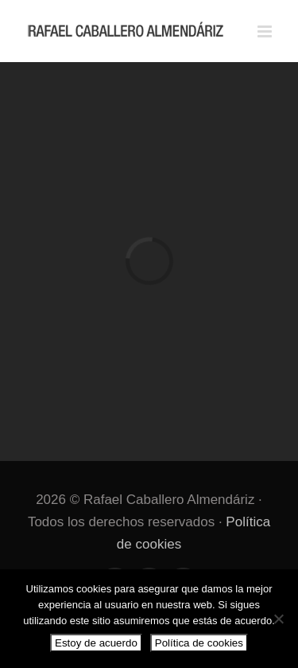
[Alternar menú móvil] (265, 31)
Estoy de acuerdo (96, 643)
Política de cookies (199, 643)
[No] (278, 619)
